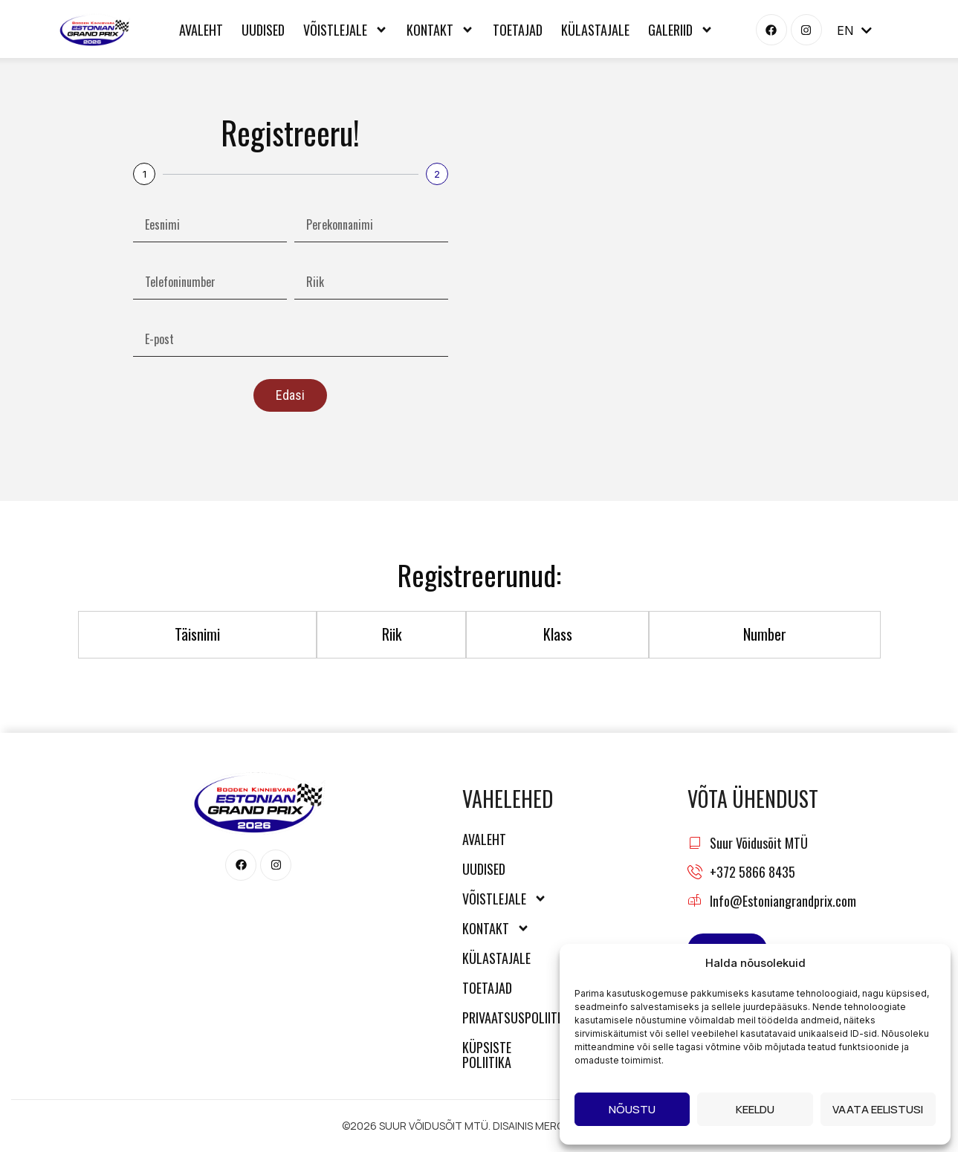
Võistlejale (345, 30)
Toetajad (518, 29)
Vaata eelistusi (877, 1109)
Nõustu (632, 1109)
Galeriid (680, 30)
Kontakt (440, 30)
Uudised (263, 29)
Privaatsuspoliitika (508, 1017)
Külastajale (595, 29)
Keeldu (755, 1109)
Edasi (290, 395)
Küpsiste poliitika (486, 1055)
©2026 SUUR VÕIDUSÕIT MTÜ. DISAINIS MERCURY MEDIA (479, 1126)
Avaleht (201, 29)
